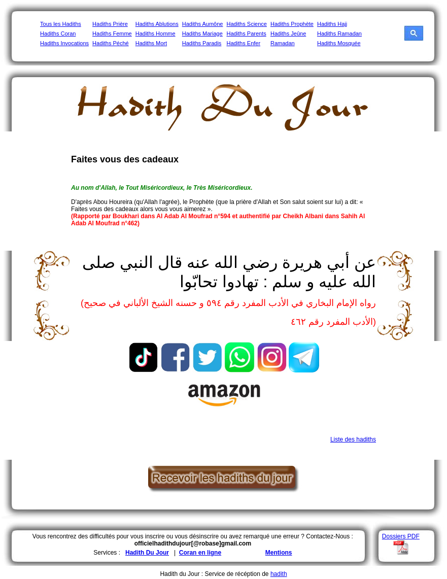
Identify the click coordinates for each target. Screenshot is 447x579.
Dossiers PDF (401, 536)
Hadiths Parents (246, 33)
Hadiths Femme (112, 33)
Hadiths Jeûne (288, 33)
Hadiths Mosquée (339, 43)
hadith (278, 573)
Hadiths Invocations (64, 43)
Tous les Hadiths (60, 24)
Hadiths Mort (151, 43)
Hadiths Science (246, 24)
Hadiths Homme (155, 33)
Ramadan (282, 43)
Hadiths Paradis (202, 43)
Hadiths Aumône (202, 24)
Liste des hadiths (353, 439)
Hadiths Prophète (292, 24)
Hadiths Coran (58, 33)
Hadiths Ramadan (339, 33)
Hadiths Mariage (202, 33)
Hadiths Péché (110, 43)
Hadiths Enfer (243, 43)
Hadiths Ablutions (157, 24)
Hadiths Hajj (332, 24)
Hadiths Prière (110, 24)
